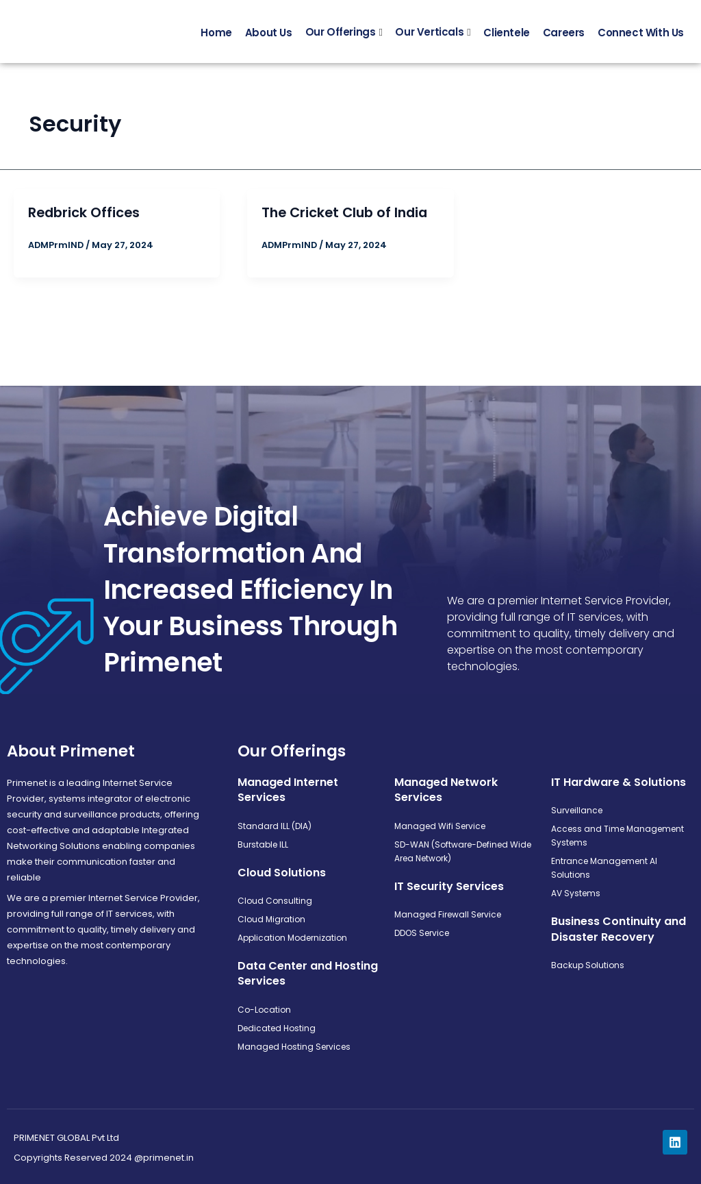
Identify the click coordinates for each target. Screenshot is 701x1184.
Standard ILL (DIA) (274, 826)
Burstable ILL (263, 844)
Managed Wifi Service (439, 826)
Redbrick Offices (85, 220)
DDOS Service (421, 933)
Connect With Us (641, 36)
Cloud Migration (271, 919)
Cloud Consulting (275, 901)
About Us (268, 36)
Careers (564, 36)
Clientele (506, 36)
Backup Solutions (587, 965)
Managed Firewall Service (447, 914)
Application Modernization (292, 938)
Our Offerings (340, 36)
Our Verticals (429, 36)
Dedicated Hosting (277, 1028)
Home (216, 36)
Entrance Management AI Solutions (604, 867)
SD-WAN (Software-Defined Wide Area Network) (462, 851)
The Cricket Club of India (348, 220)
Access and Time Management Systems (617, 835)
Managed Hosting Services (294, 1046)
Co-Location (264, 1009)
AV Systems (575, 893)
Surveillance (576, 810)
